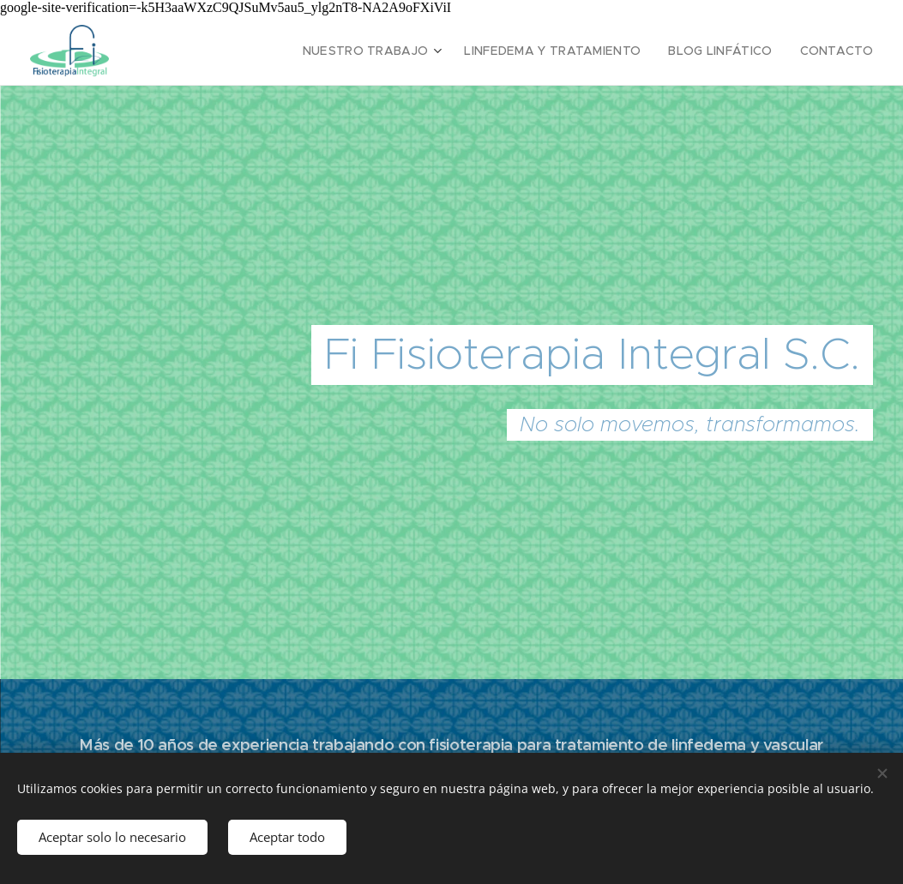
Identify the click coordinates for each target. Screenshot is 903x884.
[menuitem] (402, 50)
